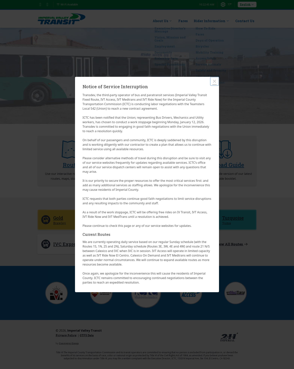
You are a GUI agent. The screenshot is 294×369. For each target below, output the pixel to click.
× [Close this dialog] (214, 81)
